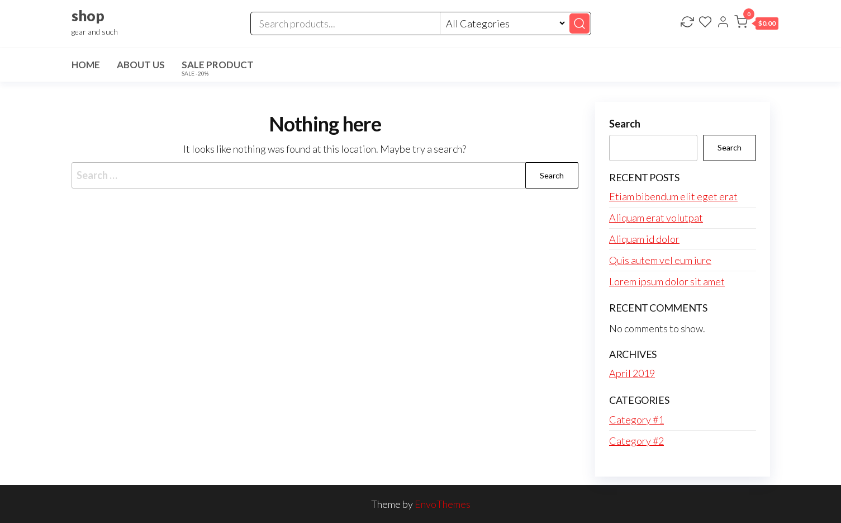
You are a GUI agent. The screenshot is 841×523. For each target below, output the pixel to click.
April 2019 (632, 373)
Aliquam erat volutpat (656, 217)
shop (88, 16)
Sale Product (218, 68)
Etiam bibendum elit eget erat (673, 196)
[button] (756, 24)
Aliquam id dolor (644, 239)
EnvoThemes (443, 504)
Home (86, 64)
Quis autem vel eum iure (660, 260)
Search (624, 123)
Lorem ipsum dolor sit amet (667, 281)
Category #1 (636, 419)
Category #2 (636, 441)
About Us (141, 64)
